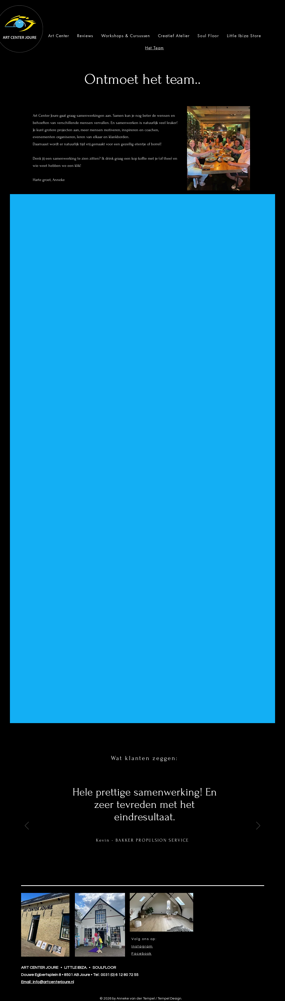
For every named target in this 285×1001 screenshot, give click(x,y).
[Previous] (27, 826)
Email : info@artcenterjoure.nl (47, 982)
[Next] (258, 826)
